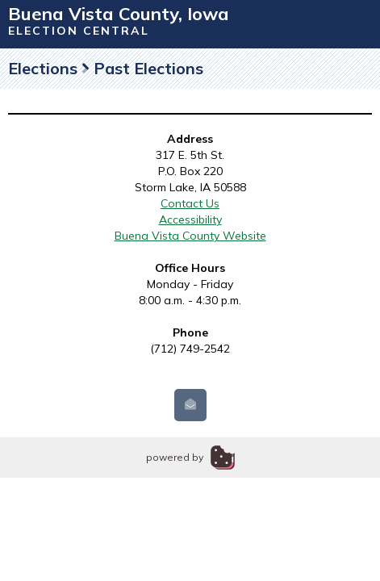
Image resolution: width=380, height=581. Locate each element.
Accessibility (190, 219)
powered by (174, 457)
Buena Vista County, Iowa (118, 13)
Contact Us (190, 203)
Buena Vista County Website (190, 235)
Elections (42, 68)
